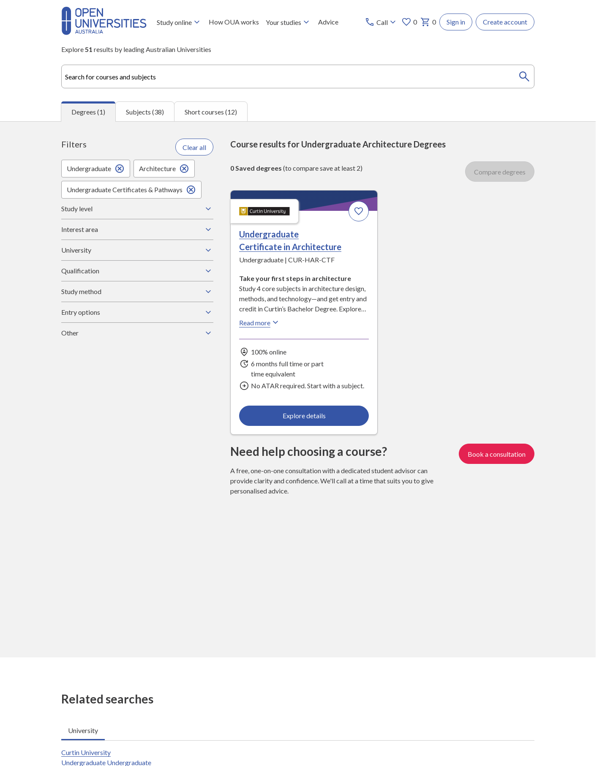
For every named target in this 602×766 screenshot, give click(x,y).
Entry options (137, 312)
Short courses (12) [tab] (211, 111)
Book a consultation (497, 454)
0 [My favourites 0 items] (409, 22)
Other (137, 333)
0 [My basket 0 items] (428, 22)
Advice (328, 22)
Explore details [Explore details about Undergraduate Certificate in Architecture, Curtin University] (304, 415)
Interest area (137, 229)
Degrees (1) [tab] (88, 112)
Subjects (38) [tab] (145, 111)
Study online (179, 22)
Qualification (137, 271)
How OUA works (234, 22)
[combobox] (297, 76)
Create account (505, 22)
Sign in (456, 22)
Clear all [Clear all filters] (194, 147)
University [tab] (83, 730)
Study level (137, 209)
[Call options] (381, 22)
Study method (137, 291)
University (137, 250)
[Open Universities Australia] (104, 32)
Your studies (288, 22)
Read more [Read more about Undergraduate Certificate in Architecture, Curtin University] (260, 322)
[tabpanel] (298, 389)
